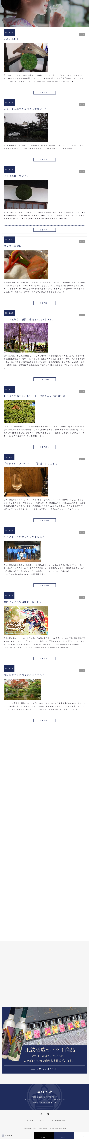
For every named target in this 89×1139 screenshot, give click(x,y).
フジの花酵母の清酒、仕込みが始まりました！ (30, 319)
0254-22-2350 (34, 1100)
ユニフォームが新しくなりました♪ (24, 536)
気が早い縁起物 (13, 246)
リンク (42, 1120)
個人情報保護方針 (58, 1120)
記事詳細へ (44, 92)
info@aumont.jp (48, 1102)
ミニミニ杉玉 (11, 39)
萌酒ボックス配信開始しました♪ (23, 601)
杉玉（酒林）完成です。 (18, 176)
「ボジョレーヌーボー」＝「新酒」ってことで (31, 463)
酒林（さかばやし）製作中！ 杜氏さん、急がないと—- (36, 395)
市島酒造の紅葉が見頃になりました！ (25, 675)
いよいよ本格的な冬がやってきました (25, 109)
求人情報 (30, 1120)
